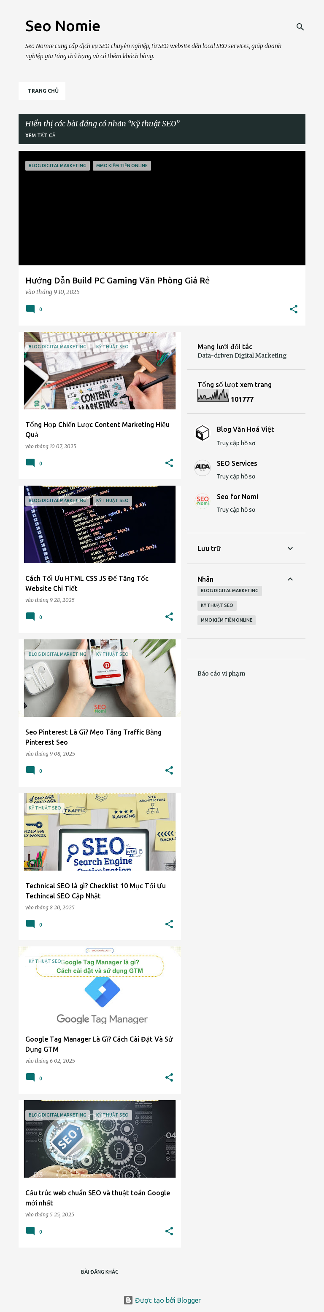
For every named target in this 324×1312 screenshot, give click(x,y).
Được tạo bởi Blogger (162, 1300)
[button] (294, 309)
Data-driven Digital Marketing (242, 355)
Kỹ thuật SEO (217, 605)
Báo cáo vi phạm (221, 673)
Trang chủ (43, 91)
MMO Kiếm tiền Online (226, 620)
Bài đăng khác (100, 1272)
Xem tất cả (40, 135)
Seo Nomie (62, 25)
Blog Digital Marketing (230, 590)
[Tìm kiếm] (300, 27)
